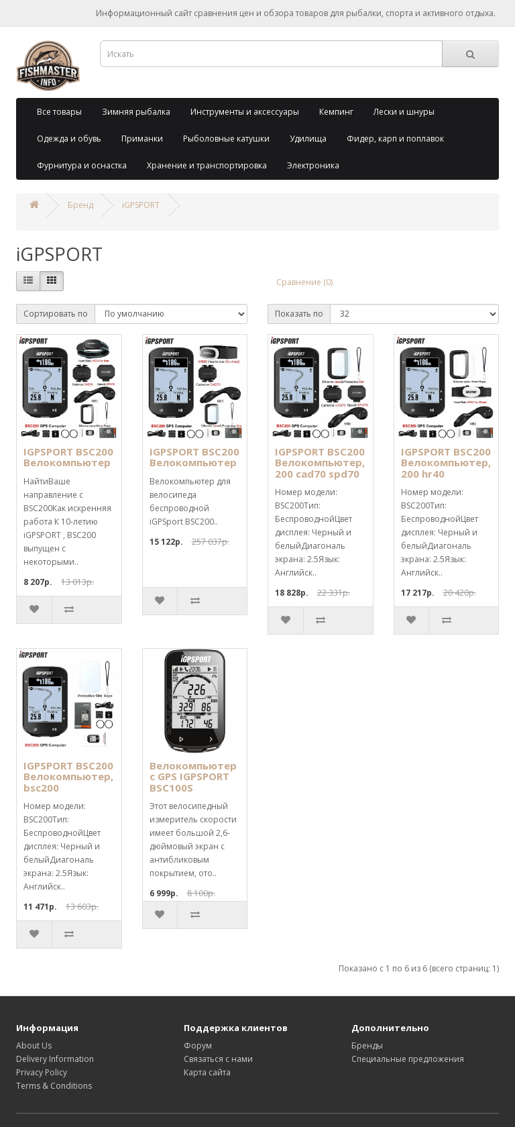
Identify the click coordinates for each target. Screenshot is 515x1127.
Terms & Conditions (54, 1085)
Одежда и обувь (69, 138)
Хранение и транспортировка (207, 165)
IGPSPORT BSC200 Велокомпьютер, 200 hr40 (446, 462)
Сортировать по (55, 313)
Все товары (59, 111)
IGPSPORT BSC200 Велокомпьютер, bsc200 (68, 776)
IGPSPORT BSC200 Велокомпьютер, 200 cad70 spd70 (320, 462)
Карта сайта (207, 1072)
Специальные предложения (407, 1059)
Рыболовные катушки (226, 138)
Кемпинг (336, 111)
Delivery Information (55, 1059)
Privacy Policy (41, 1072)
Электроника (313, 165)
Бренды (367, 1045)
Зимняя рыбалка (136, 111)
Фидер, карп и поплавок (395, 138)
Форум (198, 1045)
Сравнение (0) (304, 282)
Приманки (142, 138)
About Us (34, 1045)
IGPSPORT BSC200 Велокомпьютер (68, 457)
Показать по (299, 313)
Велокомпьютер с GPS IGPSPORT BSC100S (193, 776)
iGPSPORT (141, 205)
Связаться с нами (218, 1059)
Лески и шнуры (404, 111)
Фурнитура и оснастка (82, 165)
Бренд (80, 205)
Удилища (308, 138)
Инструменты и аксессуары (244, 111)
